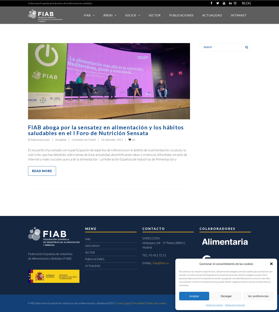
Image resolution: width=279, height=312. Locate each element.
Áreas (108, 15)
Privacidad (138, 303)
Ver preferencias (258, 296)
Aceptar (194, 296)
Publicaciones (181, 15)
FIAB (87, 15)
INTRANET (239, 15)
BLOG (246, 3)
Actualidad (60, 139)
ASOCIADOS (92, 245)
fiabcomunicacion (40, 139)
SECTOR (154, 15)
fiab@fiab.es (161, 263)
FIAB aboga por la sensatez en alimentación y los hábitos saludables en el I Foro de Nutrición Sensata (107, 130)
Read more (42, 171)
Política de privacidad (235, 304)
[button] (271, 264)
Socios (130, 15)
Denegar (226, 296)
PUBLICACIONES (94, 259)
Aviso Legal (123, 303)
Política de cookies (214, 304)
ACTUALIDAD (212, 15)
